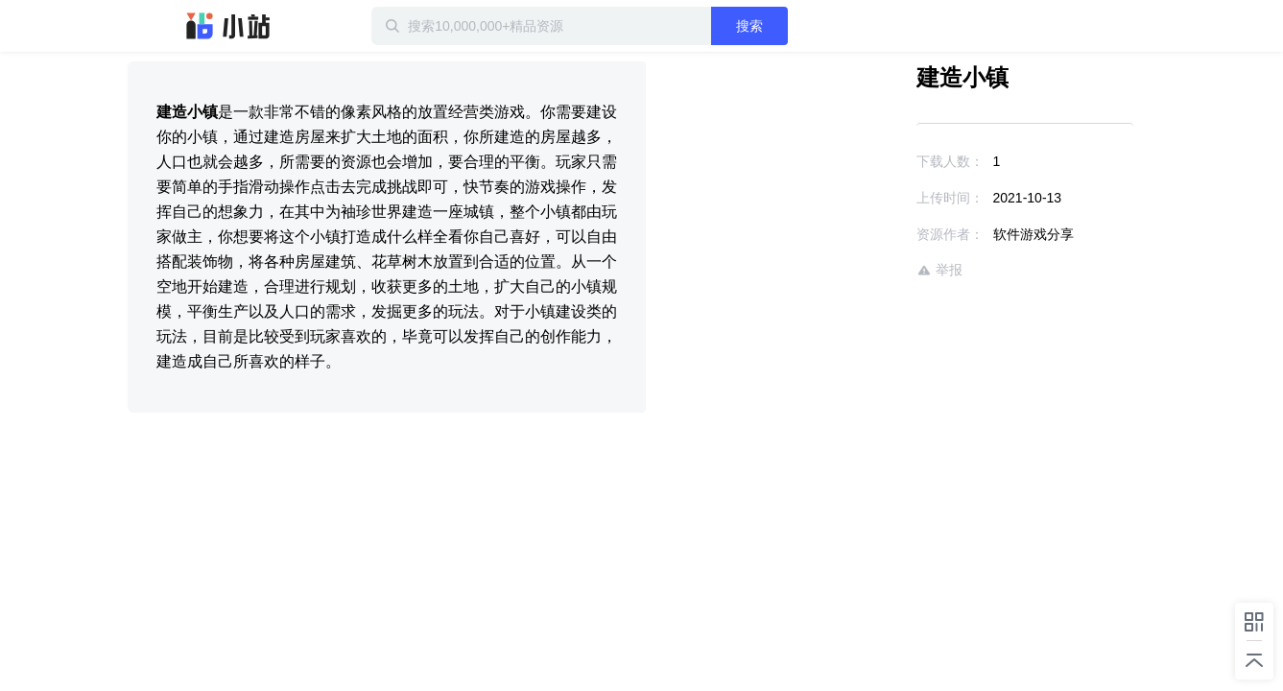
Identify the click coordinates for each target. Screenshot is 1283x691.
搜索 (811, 26)
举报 (884, 270)
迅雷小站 (228, 26)
